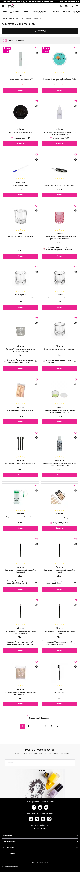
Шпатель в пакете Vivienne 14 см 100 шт (20, 409)
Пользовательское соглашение (11, 867)
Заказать (20, 144)
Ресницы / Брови (39, 13)
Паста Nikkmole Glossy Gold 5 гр (20, 131)
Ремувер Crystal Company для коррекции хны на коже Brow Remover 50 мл (59, 463)
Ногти (4, 13)
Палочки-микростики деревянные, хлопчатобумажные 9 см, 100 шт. (59, 517)
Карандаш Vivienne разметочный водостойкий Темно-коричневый (20, 631)
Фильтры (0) (40, 31)
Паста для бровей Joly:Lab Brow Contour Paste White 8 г (59, 79)
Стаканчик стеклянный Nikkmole (59, 297)
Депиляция (14, 13)
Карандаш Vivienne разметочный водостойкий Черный (59, 631)
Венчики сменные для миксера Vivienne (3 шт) (20, 462)
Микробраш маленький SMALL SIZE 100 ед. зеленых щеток (20, 517)
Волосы (26, 13)
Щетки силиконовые (20, 184)
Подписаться (40, 771)
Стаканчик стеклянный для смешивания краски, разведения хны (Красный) (59, 236)
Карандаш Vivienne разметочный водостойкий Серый (59, 570)
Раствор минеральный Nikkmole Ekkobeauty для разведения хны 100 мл (59, 132)
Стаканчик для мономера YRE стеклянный (20, 235)
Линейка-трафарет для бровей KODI (20, 78)
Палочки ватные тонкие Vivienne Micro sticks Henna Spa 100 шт (20, 692)
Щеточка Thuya (59, 691)
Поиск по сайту (61, 6)
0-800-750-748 (40, 829)
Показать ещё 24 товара (40, 719)
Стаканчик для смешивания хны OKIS (20, 297)
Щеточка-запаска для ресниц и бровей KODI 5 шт (59, 184)
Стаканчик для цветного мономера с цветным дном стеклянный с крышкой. (59, 410)
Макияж (66, 13)
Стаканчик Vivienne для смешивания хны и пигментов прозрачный (20, 349)
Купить (20, 91)
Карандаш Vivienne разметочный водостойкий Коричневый (20, 570)
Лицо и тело (55, 13)
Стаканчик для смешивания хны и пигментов (59, 348)
